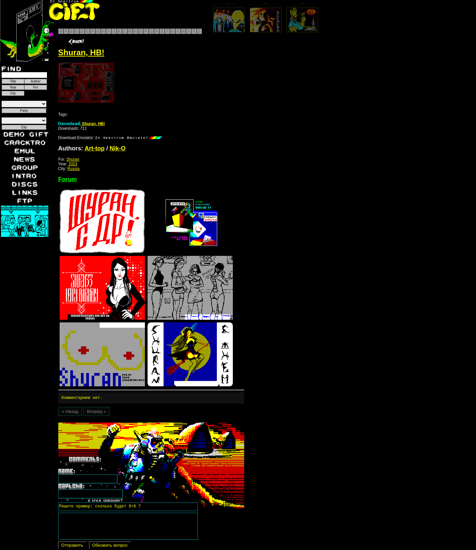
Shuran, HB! (81, 123)
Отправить (72, 546)
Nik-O (118, 148)
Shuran (72, 159)
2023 (73, 164)
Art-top (95, 148)
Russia (73, 168)
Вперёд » (96, 412)
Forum (67, 179)
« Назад (70, 412)
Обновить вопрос (110, 546)
